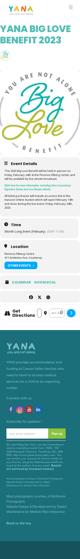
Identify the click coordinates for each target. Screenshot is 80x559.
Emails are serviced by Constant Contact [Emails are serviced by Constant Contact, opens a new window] (33, 467)
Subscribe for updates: (24, 421)
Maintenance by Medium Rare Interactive (28, 485)
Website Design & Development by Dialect (28, 482)
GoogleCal (45, 282)
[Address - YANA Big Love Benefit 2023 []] (39, 313)
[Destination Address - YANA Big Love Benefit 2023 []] (57, 313)
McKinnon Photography (51, 478)
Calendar (21, 282)
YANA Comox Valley (30, 10)
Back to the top (18, 523)
